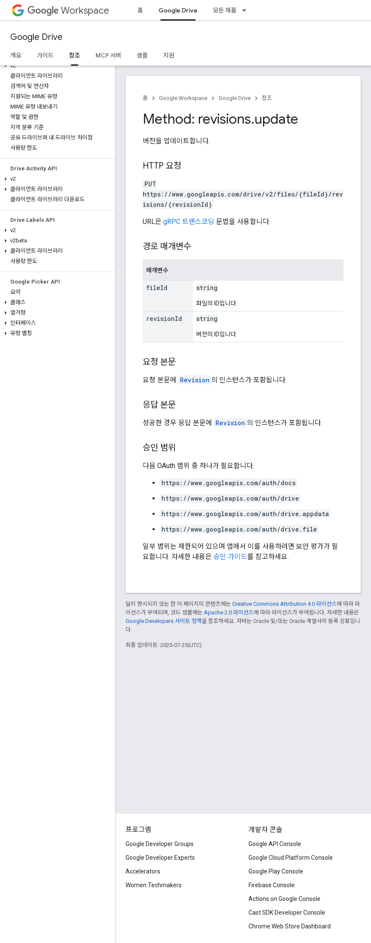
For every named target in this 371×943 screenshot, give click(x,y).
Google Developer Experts (160, 857)
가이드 (45, 55)
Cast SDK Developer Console (286, 912)
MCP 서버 (108, 55)
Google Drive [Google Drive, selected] (178, 10)
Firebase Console (271, 885)
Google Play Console (275, 871)
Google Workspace (183, 98)
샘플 (142, 55)
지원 (168, 55)
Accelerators (143, 871)
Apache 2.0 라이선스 (229, 612)
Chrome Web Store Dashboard (289, 926)
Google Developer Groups (160, 843)
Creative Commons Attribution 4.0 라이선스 (284, 604)
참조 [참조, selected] (74, 55)
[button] (56, 65)
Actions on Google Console (284, 898)
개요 (15, 55)
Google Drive (36, 37)
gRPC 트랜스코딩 (188, 222)
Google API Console (274, 843)
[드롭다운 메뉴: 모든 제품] (246, 10)
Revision (194, 380)
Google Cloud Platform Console (290, 857)
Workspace (68, 10)
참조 (267, 98)
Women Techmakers (154, 885)
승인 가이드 (230, 557)
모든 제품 (224, 10)
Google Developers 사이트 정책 (164, 621)
